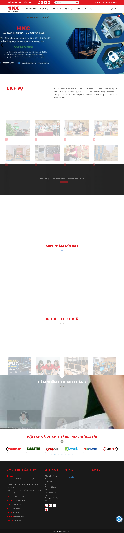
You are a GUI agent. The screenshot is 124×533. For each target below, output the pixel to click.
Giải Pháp (81, 9)
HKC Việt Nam (73, 477)
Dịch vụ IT (69, 9)
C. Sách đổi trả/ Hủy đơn (52, 488)
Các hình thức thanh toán (52, 477)
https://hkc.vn (19, 517)
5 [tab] (65, 454)
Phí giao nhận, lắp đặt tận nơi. (51, 499)
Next (122, 45)
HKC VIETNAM (31, 9)
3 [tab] (58, 454)
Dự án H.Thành (32, 17)
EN (114, 9)
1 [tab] (51, 454)
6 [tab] (69, 454)
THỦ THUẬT (93, 9)
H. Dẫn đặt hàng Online (50, 483)
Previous (2, 45)
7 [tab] (72, 454)
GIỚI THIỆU (44, 9)
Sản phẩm (57, 9)
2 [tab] (55, 454)
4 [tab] (62, 454)
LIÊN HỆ (45, 17)
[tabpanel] (14, 449)
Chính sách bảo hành (50, 494)
